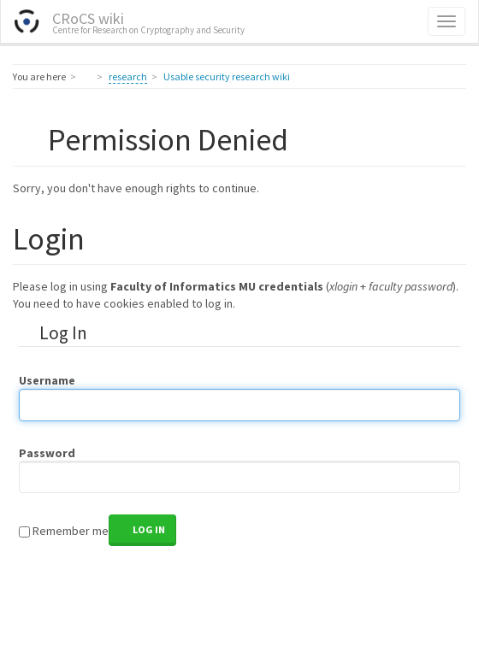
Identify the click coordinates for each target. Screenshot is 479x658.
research (128, 76)
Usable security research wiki (226, 76)
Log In (149, 529)
